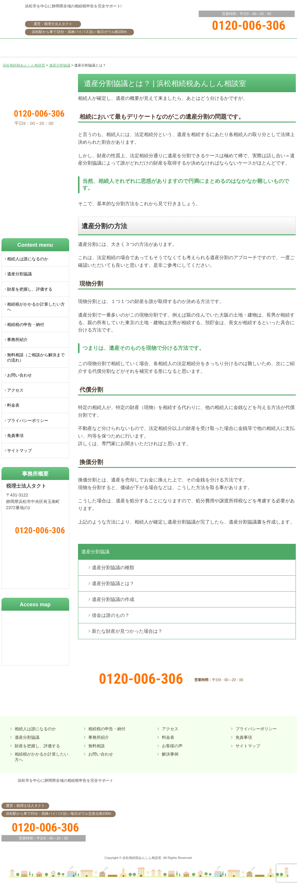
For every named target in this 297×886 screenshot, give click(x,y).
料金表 (13, 405)
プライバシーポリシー (27, 420)
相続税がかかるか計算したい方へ (36, 307)
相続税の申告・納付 (25, 324)
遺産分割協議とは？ (113, 583)
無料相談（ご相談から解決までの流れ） (36, 357)
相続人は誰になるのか (27, 258)
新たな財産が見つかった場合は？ (127, 631)
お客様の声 (172, 745)
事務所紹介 (17, 339)
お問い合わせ (19, 375)
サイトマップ (19, 450)
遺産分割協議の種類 (113, 567)
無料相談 (96, 745)
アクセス (15, 390)
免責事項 (15, 435)
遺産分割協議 (95, 551)
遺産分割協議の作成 (113, 599)
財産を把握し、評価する (29, 289)
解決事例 (170, 754)
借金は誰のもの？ (111, 615)
